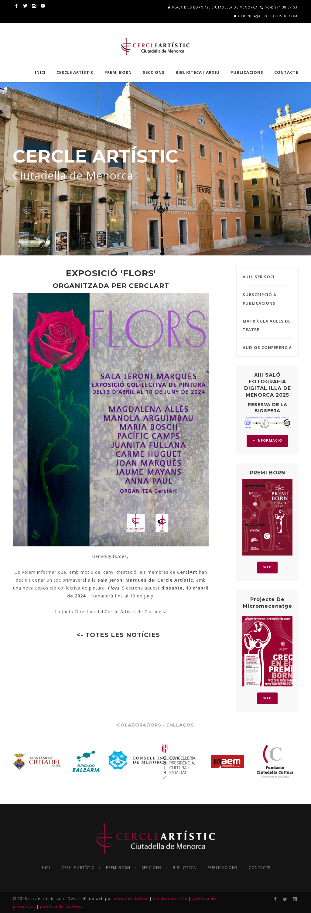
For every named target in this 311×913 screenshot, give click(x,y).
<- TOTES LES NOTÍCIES (118, 634)
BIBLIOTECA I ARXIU (198, 72)
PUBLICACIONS (247, 72)
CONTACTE (259, 867)
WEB (267, 567)
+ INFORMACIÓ (267, 440)
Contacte (286, 72)
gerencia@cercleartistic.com (265, 16)
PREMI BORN (118, 72)
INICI (40, 72)
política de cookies (61, 906)
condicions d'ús (171, 898)
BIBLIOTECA (184, 867)
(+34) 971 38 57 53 (278, 7)
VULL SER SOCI (259, 276)
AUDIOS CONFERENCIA (267, 347)
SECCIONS (154, 72)
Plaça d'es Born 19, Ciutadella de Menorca (213, 7)
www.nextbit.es (131, 898)
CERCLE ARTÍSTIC (75, 72)
